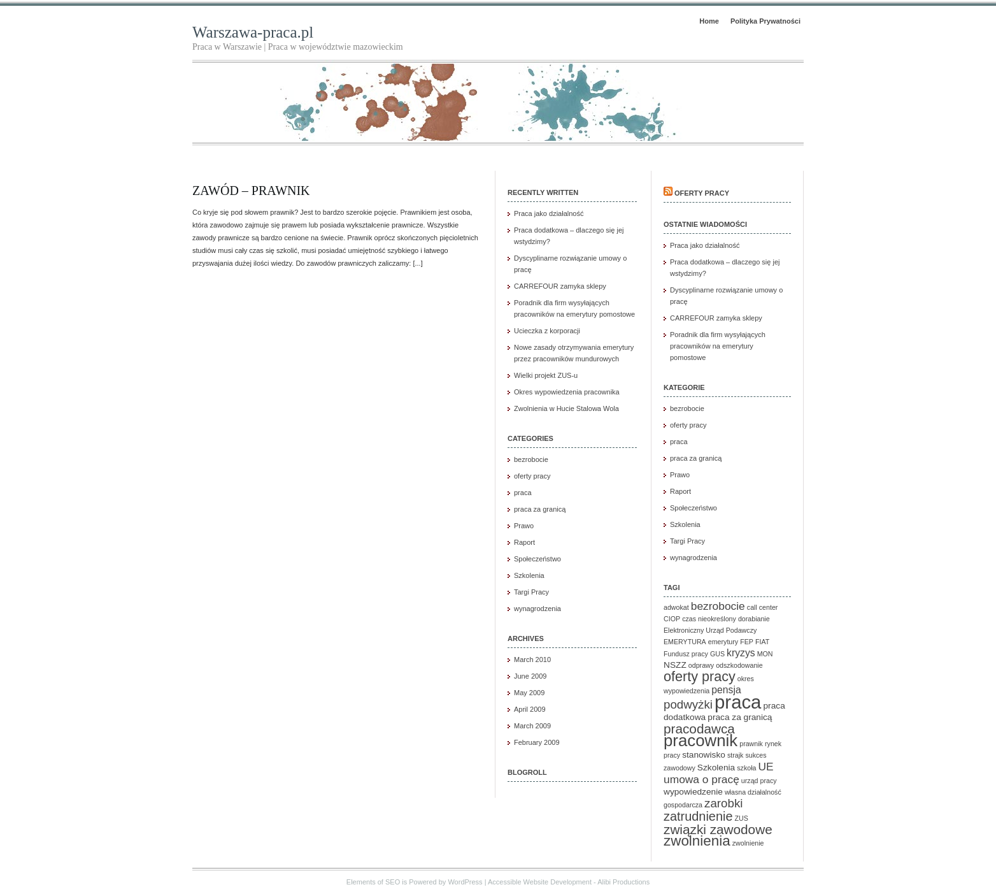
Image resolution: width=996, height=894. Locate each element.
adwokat (676, 607)
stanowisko (703, 755)
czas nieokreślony (709, 619)
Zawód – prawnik (251, 191)
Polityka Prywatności (765, 21)
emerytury (723, 641)
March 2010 (532, 659)
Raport (524, 542)
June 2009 (530, 676)
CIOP (672, 619)
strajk (735, 755)
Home (709, 21)
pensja (726, 689)
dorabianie (754, 619)
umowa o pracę (701, 779)
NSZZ (675, 665)
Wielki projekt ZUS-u (546, 375)
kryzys (741, 652)
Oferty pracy (701, 193)
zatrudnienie (698, 816)
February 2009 (537, 742)
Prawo (524, 526)
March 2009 (532, 726)
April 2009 (530, 709)
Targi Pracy (531, 592)
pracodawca (699, 728)
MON (765, 654)
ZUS (741, 818)
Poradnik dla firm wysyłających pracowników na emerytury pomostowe (717, 346)
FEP (746, 641)
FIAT (762, 641)
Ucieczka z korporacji (547, 331)
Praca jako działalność (548, 213)
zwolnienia (697, 841)
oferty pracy (532, 476)
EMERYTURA (685, 641)
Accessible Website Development (540, 882)
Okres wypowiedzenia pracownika (567, 392)
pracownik (700, 740)
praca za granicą (540, 509)
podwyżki (688, 704)
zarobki (723, 803)
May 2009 (529, 692)
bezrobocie (531, 459)
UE (766, 766)
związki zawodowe (718, 829)
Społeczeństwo (537, 559)
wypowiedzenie (693, 792)
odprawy (701, 665)
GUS (717, 654)
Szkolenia (529, 575)
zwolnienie (748, 843)
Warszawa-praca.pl (252, 32)
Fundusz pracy (686, 654)
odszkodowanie (739, 665)
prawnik (751, 743)
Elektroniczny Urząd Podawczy (710, 630)
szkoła (746, 768)
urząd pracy (759, 780)
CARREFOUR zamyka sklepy (560, 286)
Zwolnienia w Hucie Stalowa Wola (566, 408)
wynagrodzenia (537, 608)
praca (523, 492)
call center (762, 607)
